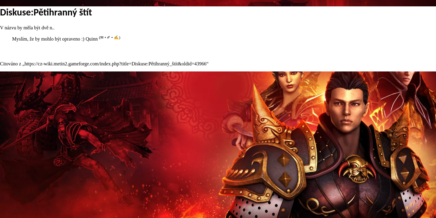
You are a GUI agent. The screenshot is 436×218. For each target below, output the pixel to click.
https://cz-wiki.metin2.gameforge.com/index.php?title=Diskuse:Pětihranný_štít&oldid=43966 (115, 63)
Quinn (92, 38)
